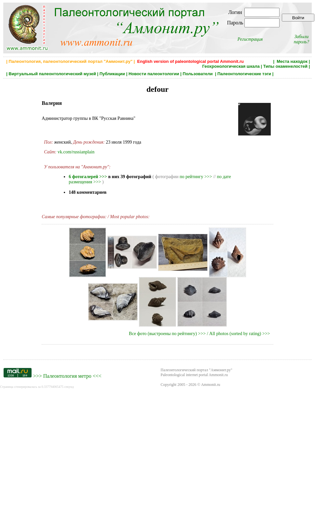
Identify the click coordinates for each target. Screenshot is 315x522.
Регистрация (250, 39)
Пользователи (198, 73)
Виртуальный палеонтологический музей (52, 73)
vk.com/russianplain (76, 151)
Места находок (292, 61)
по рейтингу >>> (196, 176)
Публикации (112, 73)
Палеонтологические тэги (244, 73)
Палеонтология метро (67, 376)
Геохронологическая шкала (230, 66)
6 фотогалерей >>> (88, 176)
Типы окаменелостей (285, 66)
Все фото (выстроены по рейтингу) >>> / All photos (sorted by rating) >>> (199, 333)
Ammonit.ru (210, 384)
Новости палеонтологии (154, 73)
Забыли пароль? (301, 39)
